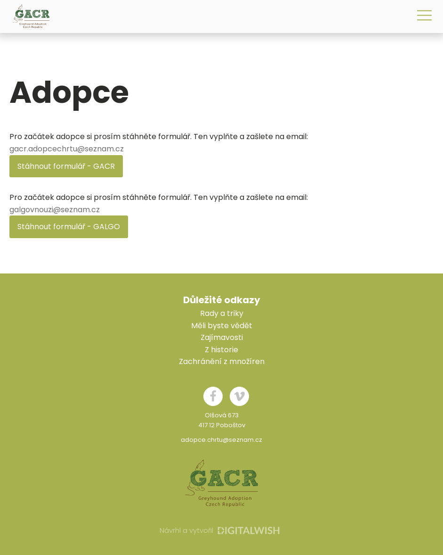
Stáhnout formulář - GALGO (68, 226)
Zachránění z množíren (222, 361)
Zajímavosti (222, 337)
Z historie (221, 349)
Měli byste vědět (221, 325)
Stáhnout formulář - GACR (66, 166)
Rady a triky (221, 313)
